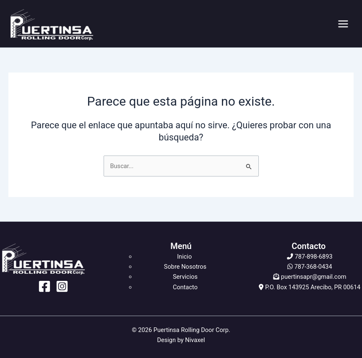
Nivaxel (195, 340)
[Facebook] (44, 286)
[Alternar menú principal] (343, 23)
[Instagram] (62, 286)
